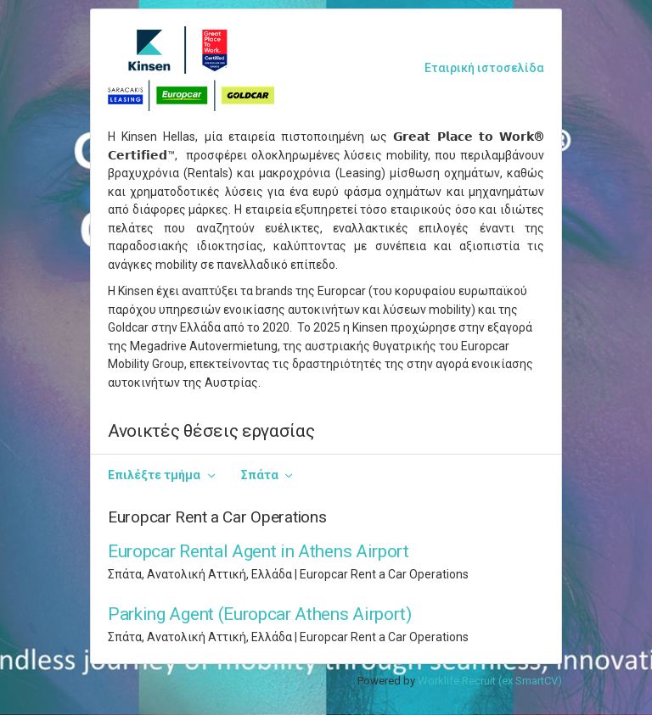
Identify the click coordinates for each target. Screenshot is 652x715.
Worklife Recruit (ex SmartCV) (490, 680)
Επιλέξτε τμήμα (154, 475)
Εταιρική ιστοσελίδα (484, 68)
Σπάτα (259, 475)
